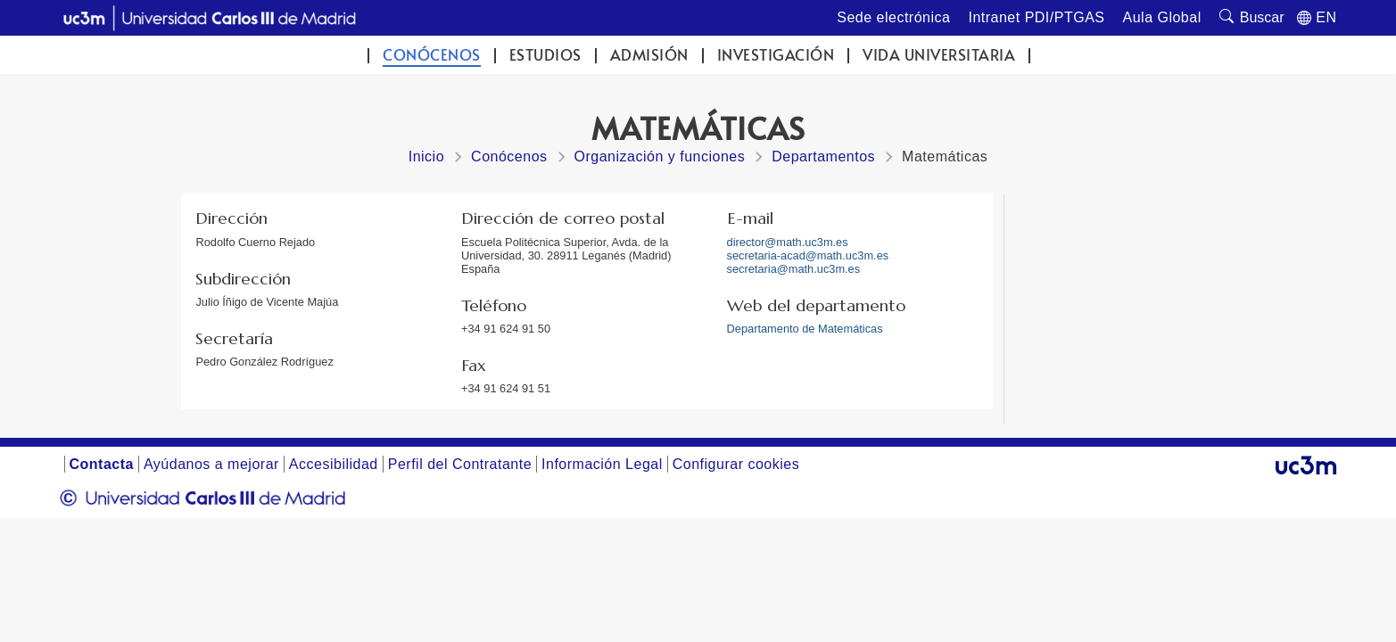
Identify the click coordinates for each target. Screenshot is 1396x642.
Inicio (426, 156)
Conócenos (432, 55)
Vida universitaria (939, 55)
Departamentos (823, 156)
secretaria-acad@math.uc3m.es (808, 255)
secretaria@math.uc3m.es (794, 269)
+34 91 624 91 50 (505, 328)
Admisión (649, 55)
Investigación (776, 55)
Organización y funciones (660, 156)
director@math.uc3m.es (787, 242)
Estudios (545, 55)
